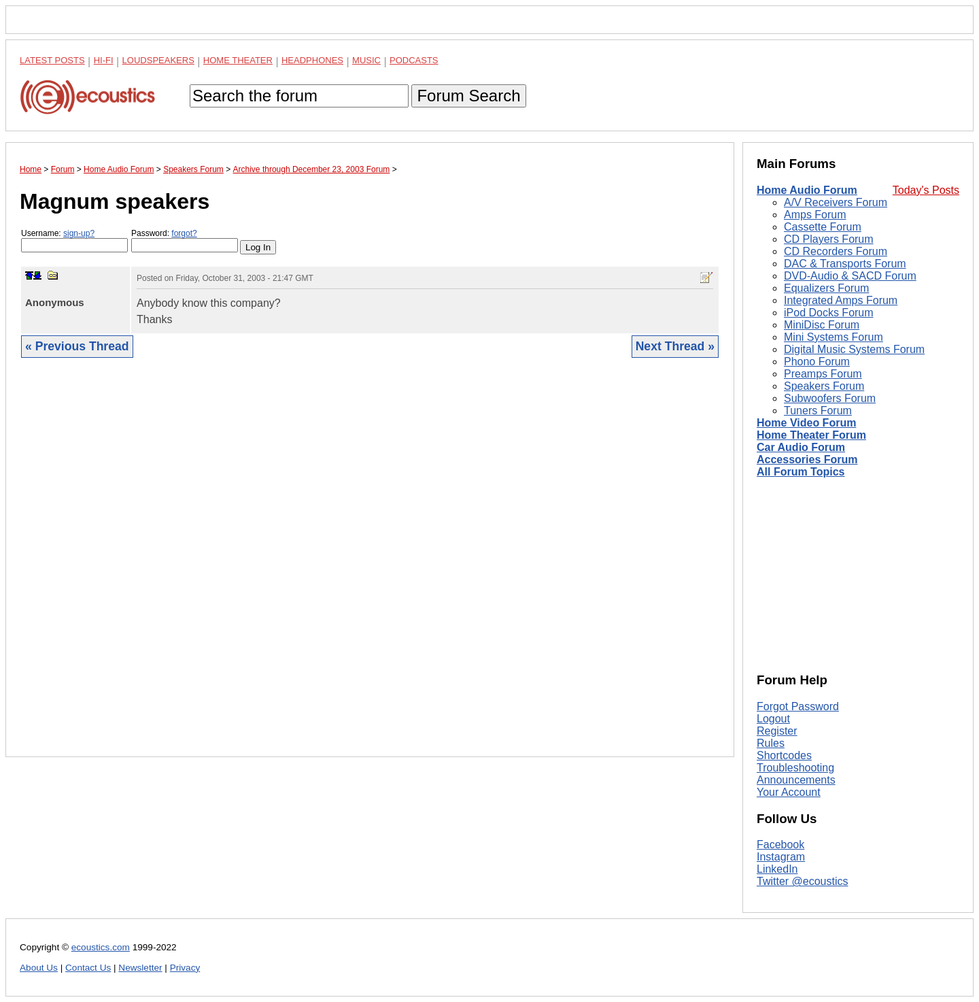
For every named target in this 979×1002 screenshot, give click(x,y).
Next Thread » (675, 346)
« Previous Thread (77, 346)
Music (366, 60)
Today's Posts (926, 190)
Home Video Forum (806, 423)
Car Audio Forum (801, 447)
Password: (184, 240)
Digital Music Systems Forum (854, 349)
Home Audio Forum (807, 190)
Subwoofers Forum (830, 398)
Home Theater (238, 60)
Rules (771, 743)
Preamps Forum (823, 374)
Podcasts (414, 60)
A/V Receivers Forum (835, 202)
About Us (39, 968)
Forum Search (468, 95)
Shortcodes (784, 755)
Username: (74, 240)
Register (777, 731)
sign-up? (79, 233)
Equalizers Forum (826, 288)
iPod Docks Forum (829, 312)
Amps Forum (815, 214)
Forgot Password (798, 706)
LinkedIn (777, 869)
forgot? (183, 233)
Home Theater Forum (811, 435)
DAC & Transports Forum (845, 263)
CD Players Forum (829, 239)
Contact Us (88, 968)
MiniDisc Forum (821, 325)
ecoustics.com (100, 947)
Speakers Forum (824, 386)
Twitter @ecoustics (802, 881)
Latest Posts (52, 60)
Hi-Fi (104, 60)
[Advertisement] (370, 568)
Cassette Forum (822, 227)
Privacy (185, 968)
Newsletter (140, 968)
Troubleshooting (795, 767)
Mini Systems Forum (833, 337)
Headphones (312, 60)
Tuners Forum (818, 410)
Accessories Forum (807, 459)
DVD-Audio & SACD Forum (850, 276)
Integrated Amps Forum (840, 300)
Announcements (796, 780)
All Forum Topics (800, 472)
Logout (773, 718)
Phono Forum (817, 361)
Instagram (781, 857)
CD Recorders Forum (835, 251)
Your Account (789, 792)
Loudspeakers (158, 60)
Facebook (780, 844)
